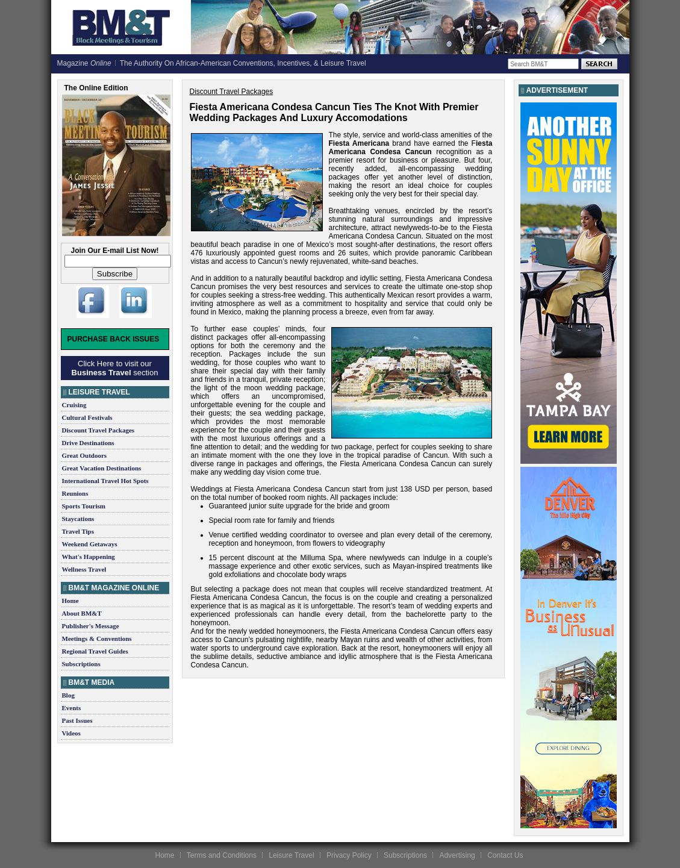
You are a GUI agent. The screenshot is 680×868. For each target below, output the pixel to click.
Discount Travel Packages (98, 430)
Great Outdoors (84, 455)
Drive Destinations (88, 442)
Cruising (74, 404)
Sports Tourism (83, 506)
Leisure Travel (291, 855)
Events (71, 707)
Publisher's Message (90, 625)
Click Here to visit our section (115, 368)
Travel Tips (78, 531)
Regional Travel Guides (95, 651)
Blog (68, 695)
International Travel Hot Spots (105, 480)
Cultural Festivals (87, 417)
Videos (71, 733)
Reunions (75, 493)
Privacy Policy (349, 855)
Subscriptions (81, 663)
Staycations (78, 518)
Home (70, 600)
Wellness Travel (84, 569)
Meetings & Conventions (97, 638)
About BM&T (82, 613)
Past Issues (77, 720)
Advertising (457, 855)
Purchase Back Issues (113, 339)
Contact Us (505, 855)
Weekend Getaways (89, 544)
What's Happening (88, 556)
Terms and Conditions (222, 855)
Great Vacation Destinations (102, 468)
